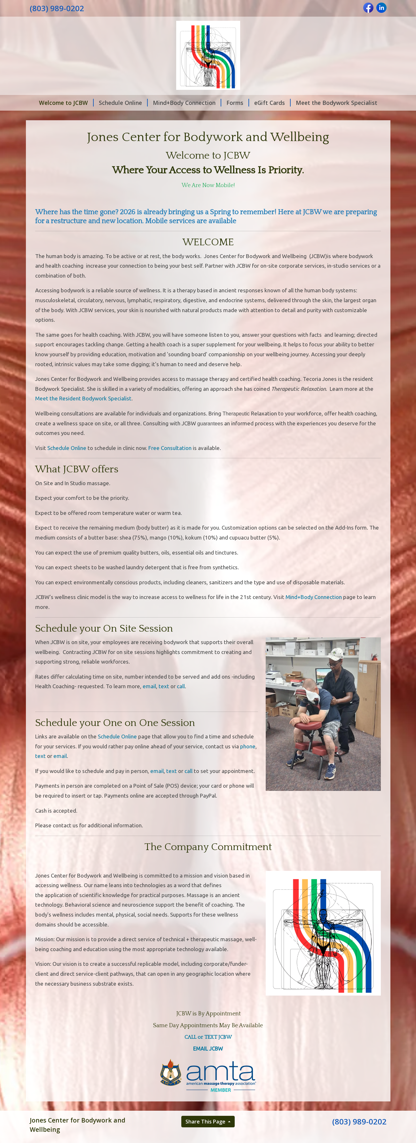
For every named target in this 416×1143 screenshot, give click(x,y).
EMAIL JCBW (208, 1049)
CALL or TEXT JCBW (208, 1037)
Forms (237, 102)
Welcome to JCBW (66, 102)
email (149, 686)
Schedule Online (123, 102)
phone (247, 746)
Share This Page (206, 1121)
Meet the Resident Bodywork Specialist (83, 398)
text (164, 686)
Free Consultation (170, 448)
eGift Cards (272, 102)
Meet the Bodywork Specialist (336, 102)
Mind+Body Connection (187, 102)
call (181, 686)
